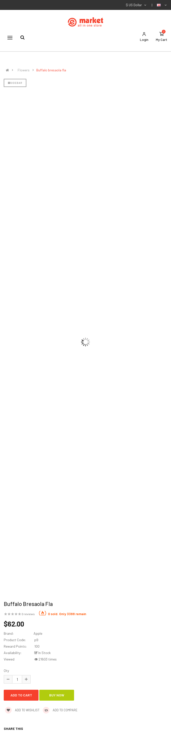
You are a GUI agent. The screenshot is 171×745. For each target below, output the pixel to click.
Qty (6, 670)
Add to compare (60, 710)
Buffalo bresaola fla (51, 70)
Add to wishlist (22, 710)
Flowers (24, 70)
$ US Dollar (136, 5)
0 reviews (28, 614)
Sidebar (15, 82)
